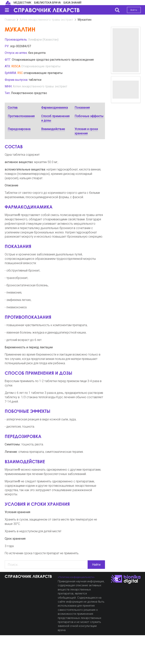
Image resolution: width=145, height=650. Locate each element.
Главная (10, 19)
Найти (96, 564)
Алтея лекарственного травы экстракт (46, 19)
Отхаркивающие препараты (41, 66)
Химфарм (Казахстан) (43, 39)
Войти (133, 10)
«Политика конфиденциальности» (76, 577)
